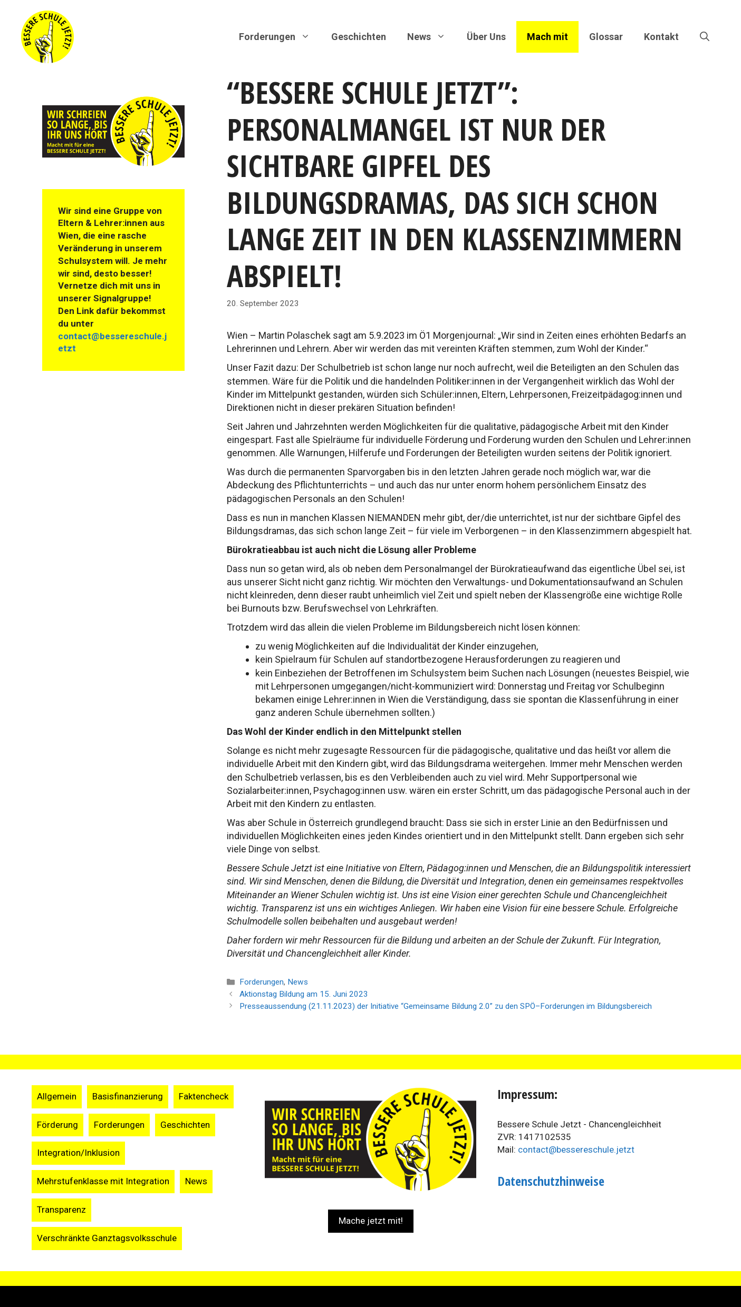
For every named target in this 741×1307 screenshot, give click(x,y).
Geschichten (358, 36)
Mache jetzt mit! (371, 1220)
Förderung (57, 1124)
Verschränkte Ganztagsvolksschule (107, 1238)
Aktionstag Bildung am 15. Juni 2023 (303, 994)
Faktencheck (203, 1096)
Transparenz (61, 1209)
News (297, 982)
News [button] (431, 37)
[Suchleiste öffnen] (704, 37)
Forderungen (261, 982)
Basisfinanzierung (127, 1096)
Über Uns (486, 36)
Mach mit (547, 36)
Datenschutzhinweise (550, 1181)
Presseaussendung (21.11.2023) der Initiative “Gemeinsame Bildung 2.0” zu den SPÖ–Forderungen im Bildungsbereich (445, 1006)
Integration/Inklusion (78, 1152)
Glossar (606, 36)
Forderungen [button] (280, 37)
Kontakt (661, 36)
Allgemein (56, 1096)
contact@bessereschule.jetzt (576, 1149)
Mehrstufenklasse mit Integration (103, 1181)
